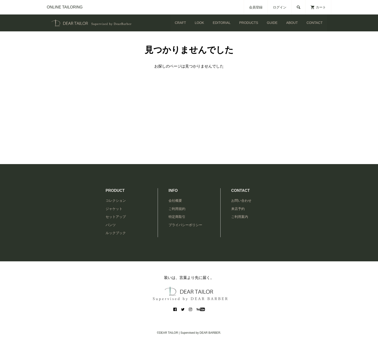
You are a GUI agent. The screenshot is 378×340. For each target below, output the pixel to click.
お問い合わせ (241, 200)
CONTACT (314, 23)
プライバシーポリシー (185, 225)
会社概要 (175, 200)
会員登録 (256, 7)
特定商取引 (177, 217)
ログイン (279, 7)
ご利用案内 (239, 217)
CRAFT (180, 23)
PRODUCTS (248, 23)
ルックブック (116, 233)
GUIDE (272, 23)
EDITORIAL (222, 23)
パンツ (111, 225)
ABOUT (292, 23)
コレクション (116, 200)
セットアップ (116, 217)
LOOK (199, 23)
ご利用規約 (177, 209)
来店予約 (238, 209)
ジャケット (114, 209)
